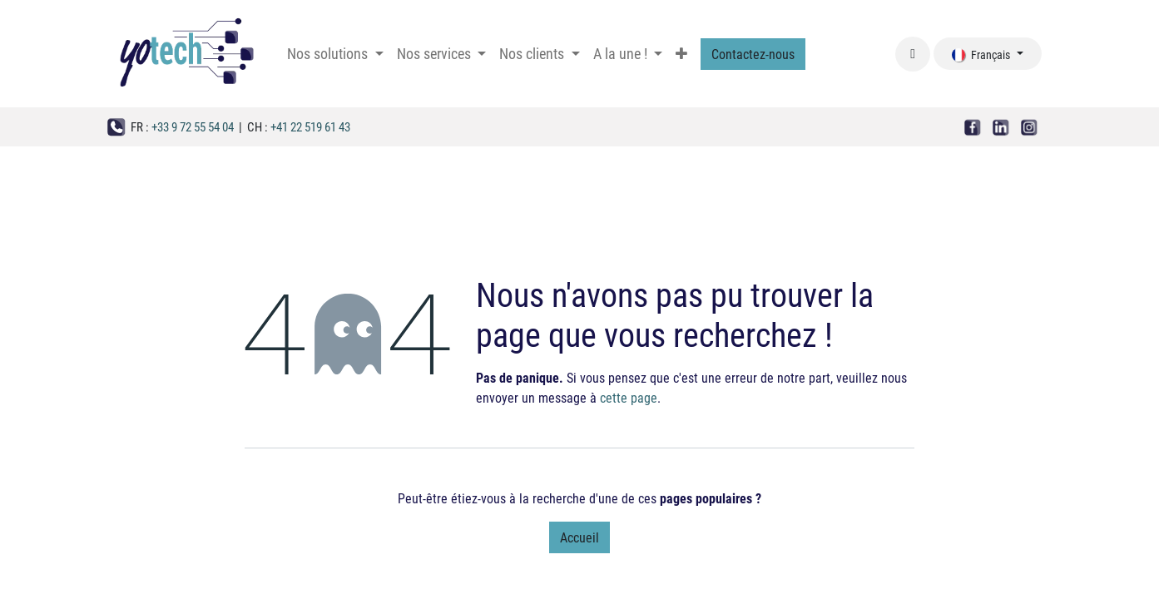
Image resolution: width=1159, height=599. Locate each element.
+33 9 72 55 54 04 (192, 126)
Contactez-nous (753, 53)
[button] (912, 54)
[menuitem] (334, 53)
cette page (628, 397)
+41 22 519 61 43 (310, 126)
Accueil (579, 537)
